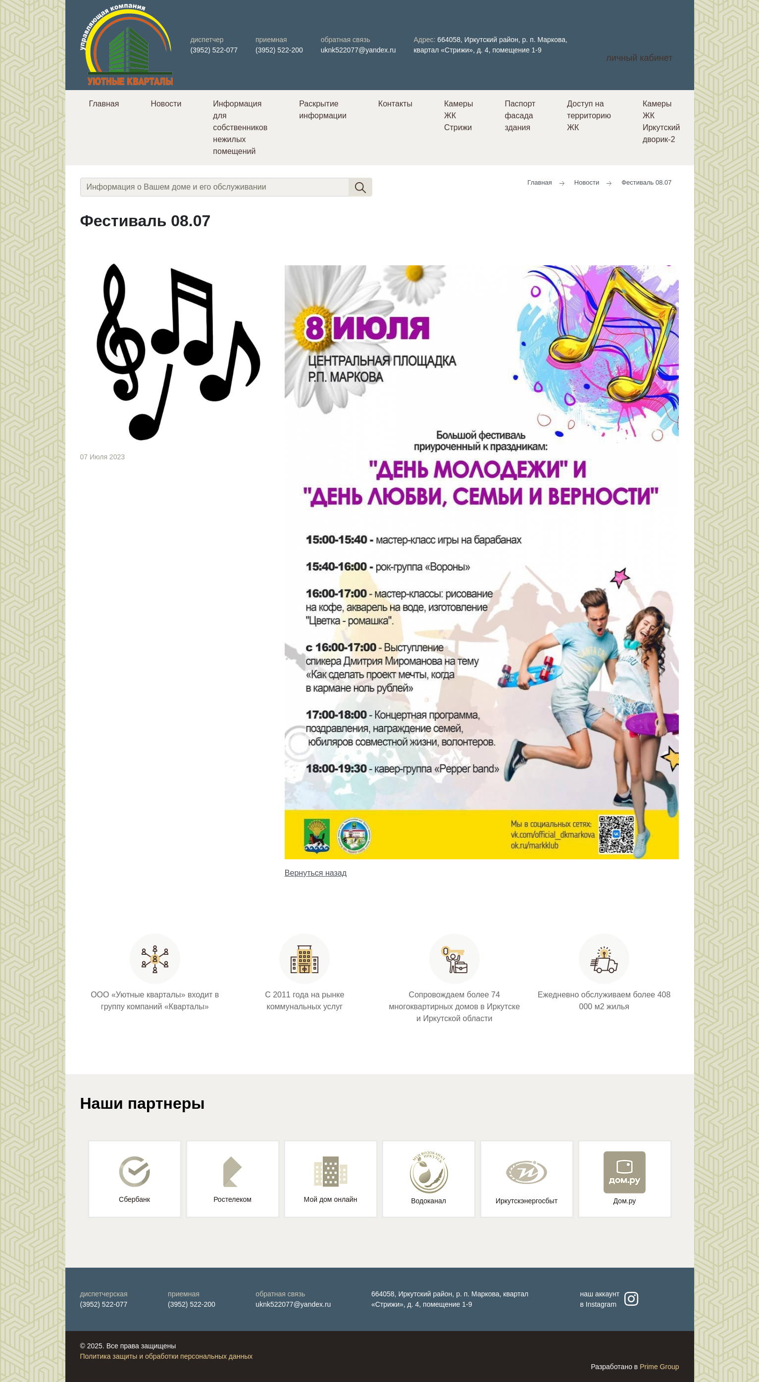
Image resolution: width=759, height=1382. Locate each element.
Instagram (601, 1304)
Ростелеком (232, 1179)
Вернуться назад (316, 873)
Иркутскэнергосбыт (526, 1178)
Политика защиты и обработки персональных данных (166, 1356)
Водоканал (428, 1178)
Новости (166, 103)
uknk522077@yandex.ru (358, 50)
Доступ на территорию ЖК (589, 115)
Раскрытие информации (323, 109)
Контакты (395, 103)
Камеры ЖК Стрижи (458, 115)
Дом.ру (625, 1178)
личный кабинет (639, 58)
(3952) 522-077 (214, 50)
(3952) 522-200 (279, 50)
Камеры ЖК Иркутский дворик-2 (661, 121)
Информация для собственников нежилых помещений (240, 127)
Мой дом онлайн (330, 1179)
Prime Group (659, 1367)
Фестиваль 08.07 (646, 182)
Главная (104, 103)
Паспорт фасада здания (520, 115)
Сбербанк (134, 1179)
